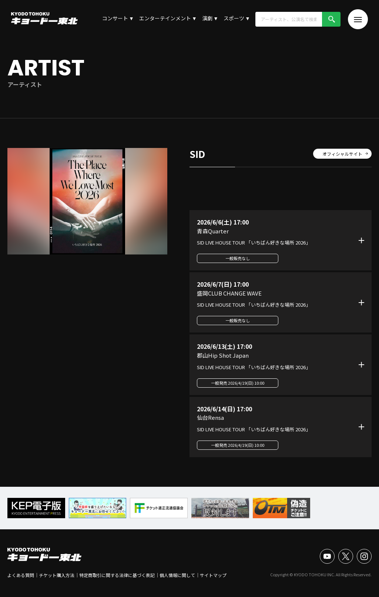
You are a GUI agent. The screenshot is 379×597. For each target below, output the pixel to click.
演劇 (207, 18)
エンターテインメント (165, 18)
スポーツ (234, 18)
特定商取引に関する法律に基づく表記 (117, 575)
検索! (331, 19)
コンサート (115, 18)
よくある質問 (20, 575)
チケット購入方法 (56, 575)
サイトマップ (213, 575)
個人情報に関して (177, 575)
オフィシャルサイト (342, 154)
